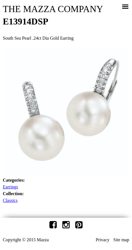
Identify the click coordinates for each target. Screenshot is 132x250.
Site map (121, 239)
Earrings (10, 186)
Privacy (103, 239)
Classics (10, 200)
